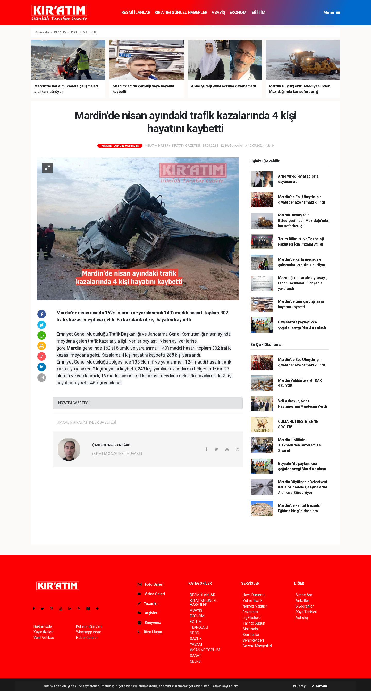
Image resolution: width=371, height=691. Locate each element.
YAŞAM (196, 644)
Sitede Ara (304, 595)
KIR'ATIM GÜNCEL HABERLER (181, 12)
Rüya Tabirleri (306, 612)
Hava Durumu (253, 595)
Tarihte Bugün (254, 623)
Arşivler (147, 613)
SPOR (194, 633)
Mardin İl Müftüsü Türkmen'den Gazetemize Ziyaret (299, 445)
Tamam (319, 686)
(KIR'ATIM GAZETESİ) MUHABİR (117, 454)
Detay (299, 686)
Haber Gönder (87, 638)
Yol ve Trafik (252, 601)
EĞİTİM (258, 12)
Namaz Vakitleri (255, 606)
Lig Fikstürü (251, 618)
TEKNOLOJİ (199, 627)
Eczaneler (250, 612)
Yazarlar (148, 603)
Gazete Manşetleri (257, 646)
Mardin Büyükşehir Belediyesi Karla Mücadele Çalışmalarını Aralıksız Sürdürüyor (302, 487)
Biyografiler (305, 606)
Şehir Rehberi (253, 640)
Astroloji (302, 618)
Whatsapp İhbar (88, 632)
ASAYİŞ (218, 12)
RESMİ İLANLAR (135, 12)
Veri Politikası (43, 638)
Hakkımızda (42, 626)
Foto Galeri (150, 584)
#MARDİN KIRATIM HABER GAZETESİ (86, 422)
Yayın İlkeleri (43, 632)
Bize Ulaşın (150, 632)
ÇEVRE (195, 661)
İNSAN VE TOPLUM (205, 650)
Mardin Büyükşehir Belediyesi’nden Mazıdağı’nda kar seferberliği (303, 220)
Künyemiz (149, 622)
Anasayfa (42, 32)
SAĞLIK (196, 639)
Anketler (302, 601)
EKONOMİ (239, 12)
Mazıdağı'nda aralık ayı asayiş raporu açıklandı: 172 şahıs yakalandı (302, 283)
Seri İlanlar (251, 635)
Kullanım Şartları (89, 626)
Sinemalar (251, 629)
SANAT (195, 656)
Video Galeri (151, 594)
